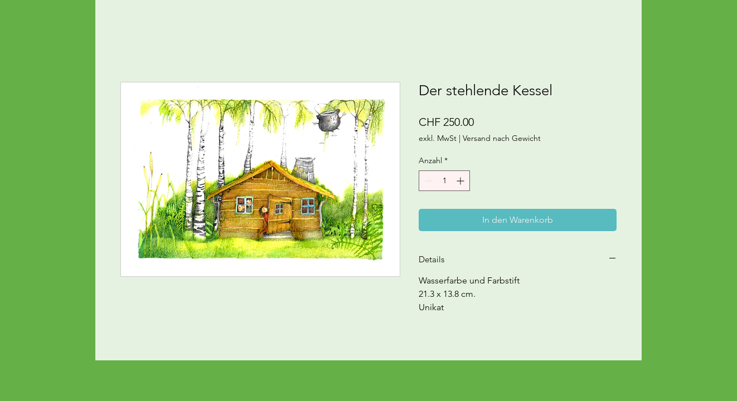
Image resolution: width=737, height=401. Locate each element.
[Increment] (461, 180)
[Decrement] (427, 180)
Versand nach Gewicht (502, 138)
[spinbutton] (444, 180)
